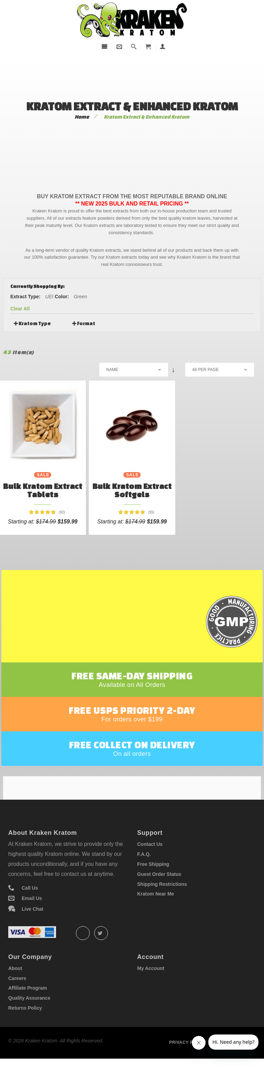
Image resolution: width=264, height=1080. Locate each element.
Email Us (32, 916)
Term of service (235, 1060)
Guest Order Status (159, 892)
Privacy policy (188, 1060)
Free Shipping (153, 882)
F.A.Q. (144, 872)
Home (82, 117)
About (15, 986)
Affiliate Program (27, 1006)
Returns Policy (25, 1026)
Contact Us (150, 862)
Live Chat (32, 927)
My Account (150, 986)
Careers (17, 996)
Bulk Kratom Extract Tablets (42, 490)
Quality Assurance (29, 1016)
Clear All (20, 308)
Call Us (30, 906)
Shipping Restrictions (162, 902)
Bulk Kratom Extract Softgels (132, 490)
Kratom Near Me (155, 912)
